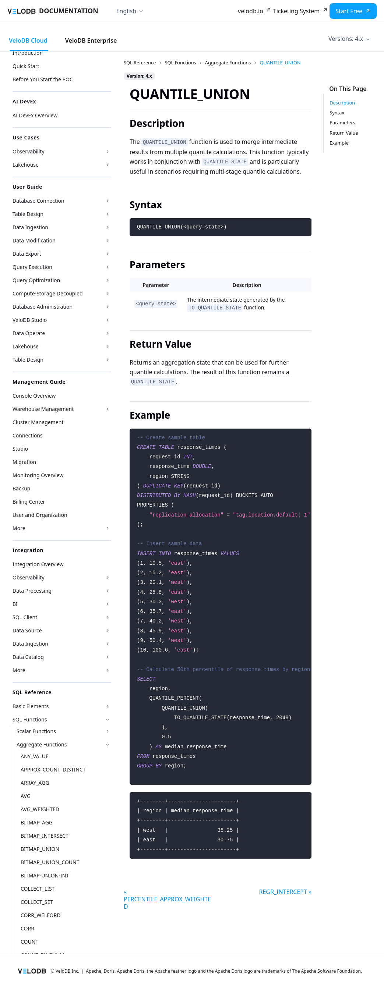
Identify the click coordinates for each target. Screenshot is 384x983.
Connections (28, 435)
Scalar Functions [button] (36, 731)
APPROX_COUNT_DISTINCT (53, 769)
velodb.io (250, 11)
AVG (26, 795)
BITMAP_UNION (40, 848)
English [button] (126, 11)
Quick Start (26, 66)
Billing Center (29, 501)
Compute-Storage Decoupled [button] (48, 293)
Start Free (348, 11)
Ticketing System (296, 11)
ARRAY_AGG (35, 782)
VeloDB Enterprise (91, 40)
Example (339, 142)
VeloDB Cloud (28, 40)
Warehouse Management (43, 408)
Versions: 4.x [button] (345, 39)
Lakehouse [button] (26, 164)
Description (342, 102)
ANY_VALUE (35, 756)
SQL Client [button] (25, 617)
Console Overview (34, 395)
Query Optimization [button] (36, 280)
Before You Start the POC (43, 79)
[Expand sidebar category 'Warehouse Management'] (107, 409)
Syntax (337, 112)
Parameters (342, 122)
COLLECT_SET (37, 901)
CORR (27, 928)
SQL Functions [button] (30, 719)
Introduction (28, 52)
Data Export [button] (27, 253)
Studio (20, 448)
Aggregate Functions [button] (42, 744)
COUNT (29, 941)
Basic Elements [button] (31, 706)
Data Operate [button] (29, 333)
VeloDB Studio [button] (30, 319)
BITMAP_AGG (37, 822)
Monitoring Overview (38, 475)
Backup (21, 488)
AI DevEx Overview (35, 115)
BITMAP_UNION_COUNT (50, 862)
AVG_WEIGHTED (40, 809)
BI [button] (15, 603)
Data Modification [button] (34, 240)
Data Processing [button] (32, 590)
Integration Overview (38, 564)
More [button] (19, 528)
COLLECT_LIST (37, 888)
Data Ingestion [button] (30, 227)
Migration (24, 461)
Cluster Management (38, 422)
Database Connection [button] (38, 200)
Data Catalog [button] (28, 656)
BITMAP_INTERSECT (44, 835)
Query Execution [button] (32, 266)
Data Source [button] (27, 630)
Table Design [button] (28, 213)
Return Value (344, 132)
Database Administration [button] (43, 306)
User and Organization (40, 514)
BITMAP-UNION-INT (45, 875)
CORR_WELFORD (40, 915)
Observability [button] (29, 151)
